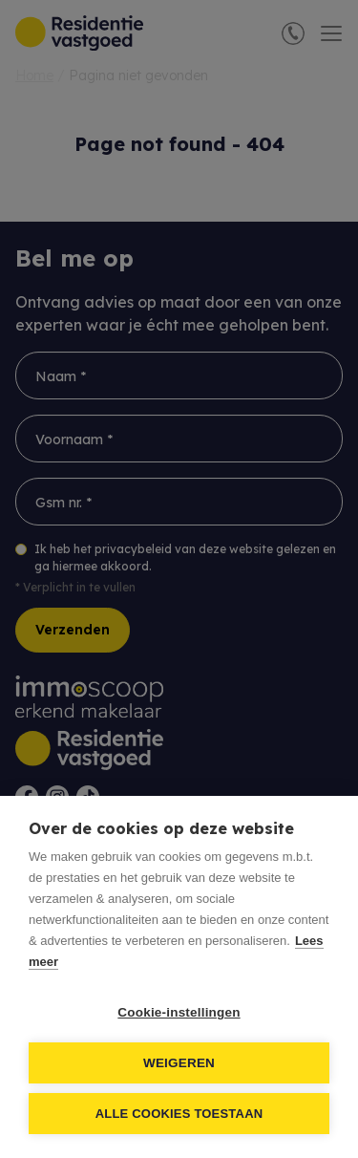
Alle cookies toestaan (179, 1113)
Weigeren (179, 1063)
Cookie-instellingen (178, 1012)
